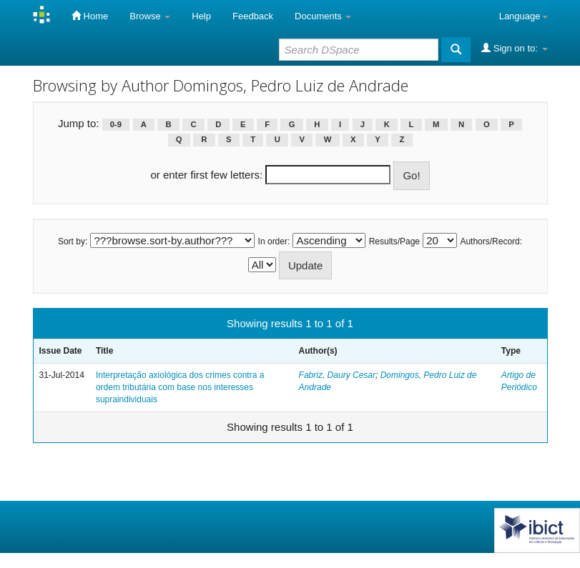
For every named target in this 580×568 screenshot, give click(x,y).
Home (90, 15)
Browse (149, 16)
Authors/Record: (491, 241)
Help (201, 16)
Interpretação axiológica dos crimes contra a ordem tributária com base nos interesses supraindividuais (180, 387)
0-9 (116, 124)
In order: (274, 241)
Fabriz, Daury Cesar (337, 375)
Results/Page (394, 241)
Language (523, 16)
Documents (323, 16)
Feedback (252, 16)
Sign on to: (514, 48)
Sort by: (72, 241)
